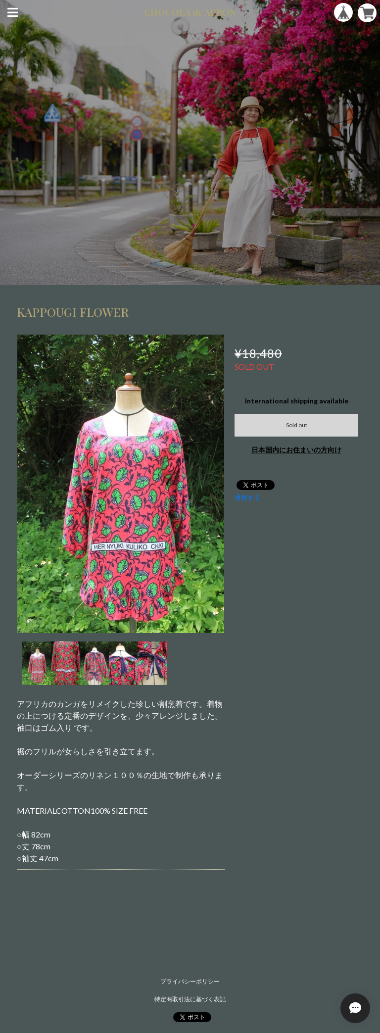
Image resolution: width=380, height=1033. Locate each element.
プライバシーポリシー (190, 981)
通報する (247, 497)
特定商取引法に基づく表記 (190, 999)
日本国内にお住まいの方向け (296, 449)
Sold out (296, 425)
